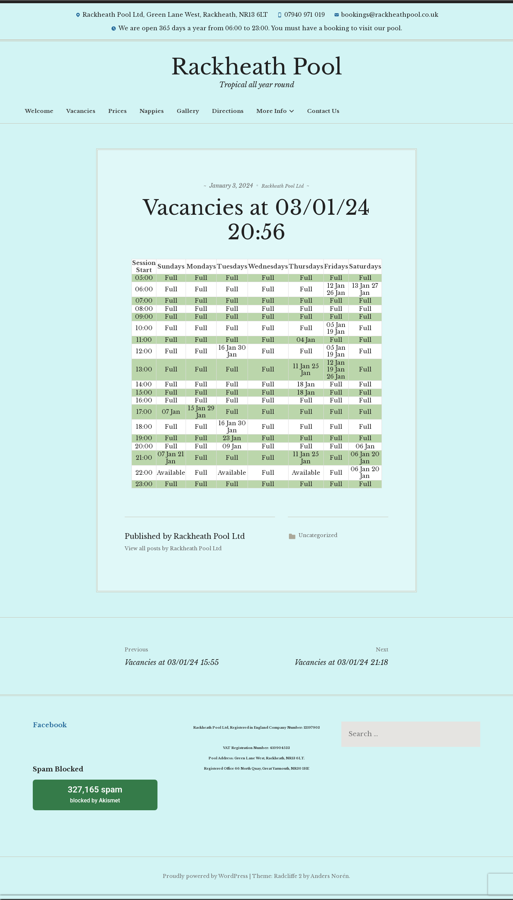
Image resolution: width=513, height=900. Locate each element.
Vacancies (80, 111)
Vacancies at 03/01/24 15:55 (190, 656)
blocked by (95, 795)
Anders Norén (330, 877)
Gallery (188, 111)
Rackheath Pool (256, 67)
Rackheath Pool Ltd (283, 185)
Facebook (50, 726)
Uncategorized (318, 537)
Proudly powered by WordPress (205, 877)
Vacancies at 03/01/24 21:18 (322, 656)
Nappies (152, 111)
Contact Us (323, 111)
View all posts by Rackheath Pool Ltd (173, 550)
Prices (117, 111)
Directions (228, 111)
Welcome (39, 111)
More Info (275, 111)
